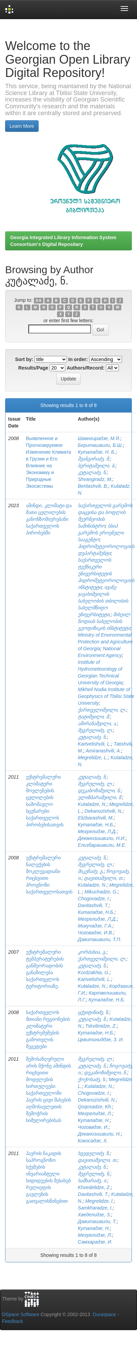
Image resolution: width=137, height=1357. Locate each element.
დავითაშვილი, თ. (104, 878)
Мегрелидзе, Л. (95, 1113)
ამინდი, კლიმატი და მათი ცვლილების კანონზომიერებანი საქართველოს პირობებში (49, 519)
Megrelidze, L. (93, 757)
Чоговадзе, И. (93, 1127)
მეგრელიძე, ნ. (94, 1173)
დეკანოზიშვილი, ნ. (99, 790)
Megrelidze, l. (99, 1201)
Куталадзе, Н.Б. (96, 824)
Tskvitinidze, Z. (101, 1026)
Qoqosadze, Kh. (95, 1106)
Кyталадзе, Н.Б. (96, 1032)
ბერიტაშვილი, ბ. (96, 465)
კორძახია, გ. (92, 952)
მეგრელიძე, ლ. (95, 730)
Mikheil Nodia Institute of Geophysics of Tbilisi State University (106, 696)
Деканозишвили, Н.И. (102, 838)
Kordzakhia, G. (94, 972)
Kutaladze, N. (92, 804)
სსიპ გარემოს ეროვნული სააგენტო (101, 532)
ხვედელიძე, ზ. (94, 1153)
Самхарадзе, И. (95, 1242)
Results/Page (33, 368)
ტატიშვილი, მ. (94, 716)
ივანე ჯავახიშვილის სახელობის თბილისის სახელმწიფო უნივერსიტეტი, (103, 600)
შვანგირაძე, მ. (94, 459)
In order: (78, 359)
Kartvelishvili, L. (94, 744)
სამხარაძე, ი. (92, 1180)
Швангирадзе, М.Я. (99, 438)
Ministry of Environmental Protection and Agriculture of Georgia (105, 641)
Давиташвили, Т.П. (99, 939)
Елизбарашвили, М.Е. (102, 845)
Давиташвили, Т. (97, 1221)
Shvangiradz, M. (95, 479)
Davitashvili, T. (93, 905)
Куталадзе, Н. (94, 1120)
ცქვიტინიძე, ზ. (93, 1012)
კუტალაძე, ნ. (92, 472)
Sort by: (24, 359)
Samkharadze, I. (95, 1208)
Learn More (22, 126)
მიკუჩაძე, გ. (91, 871)
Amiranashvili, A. (103, 750)
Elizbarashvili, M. (96, 818)
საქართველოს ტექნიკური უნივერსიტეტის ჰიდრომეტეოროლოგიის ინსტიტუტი (106, 573)
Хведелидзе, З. (94, 1214)
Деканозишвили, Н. (99, 1134)
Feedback (12, 1321)
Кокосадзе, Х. (93, 1140)
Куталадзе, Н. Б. (96, 452)
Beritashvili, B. (93, 486)
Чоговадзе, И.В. (95, 932)
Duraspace (104, 1314)
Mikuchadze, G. (101, 891)
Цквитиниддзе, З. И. (101, 1039)
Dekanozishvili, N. (103, 811)
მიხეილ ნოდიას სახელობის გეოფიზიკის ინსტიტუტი (104, 621)
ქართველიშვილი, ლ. (102, 710)
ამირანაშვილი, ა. (97, 723)
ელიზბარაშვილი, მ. (100, 797)
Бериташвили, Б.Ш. (100, 445)
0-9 (38, 300)
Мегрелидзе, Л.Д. (97, 831)
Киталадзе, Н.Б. (96, 912)
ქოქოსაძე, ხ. (92, 1079)
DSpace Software (20, 1314)
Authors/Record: (85, 368)
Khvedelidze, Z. (94, 1187)
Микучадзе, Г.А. (95, 926)
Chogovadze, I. (94, 898)
